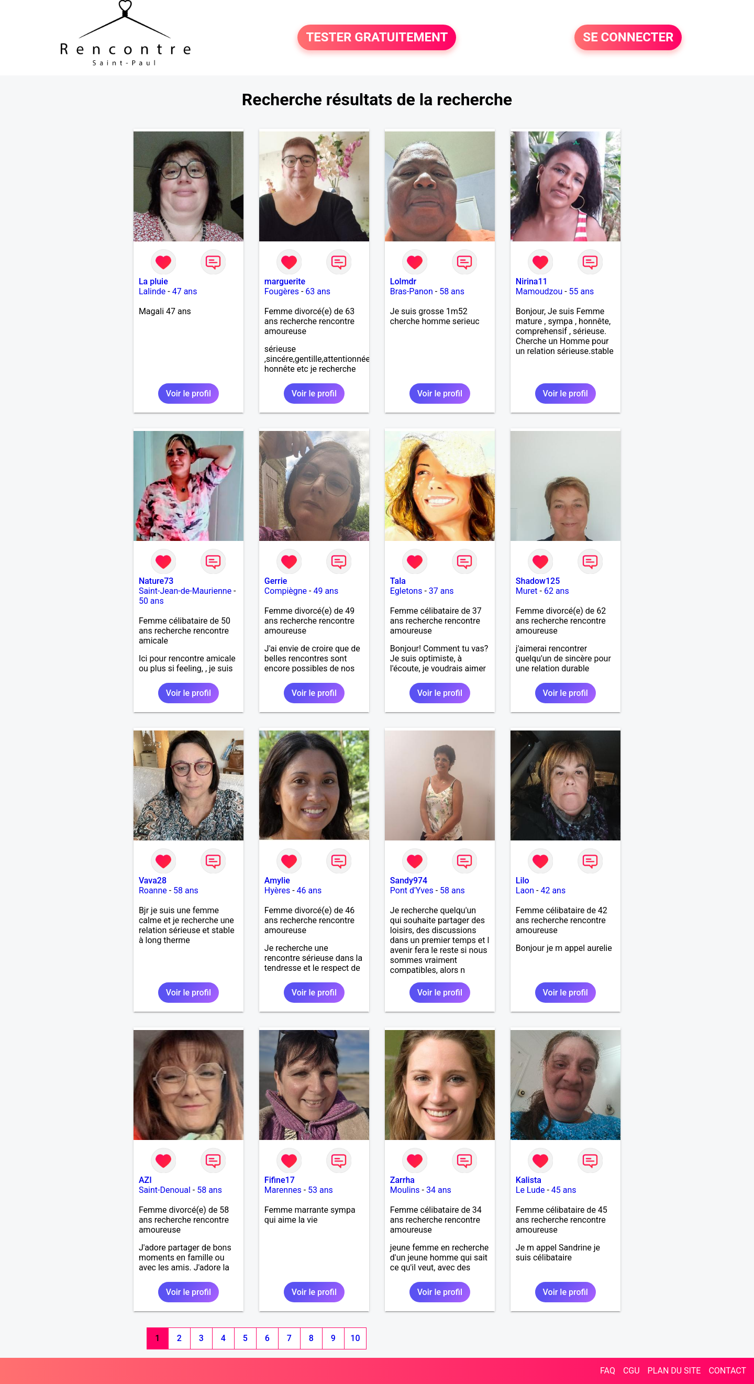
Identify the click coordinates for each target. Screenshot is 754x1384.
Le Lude (530, 1190)
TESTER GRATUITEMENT (377, 37)
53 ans (320, 1190)
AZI (145, 1180)
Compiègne (285, 591)
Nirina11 (532, 281)
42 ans (553, 890)
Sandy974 (408, 880)
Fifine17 (279, 1180)
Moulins (405, 1190)
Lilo (522, 880)
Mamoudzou (539, 291)
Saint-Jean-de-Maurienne (185, 591)
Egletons (406, 591)
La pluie (153, 281)
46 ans (309, 890)
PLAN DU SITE (674, 1371)
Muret (527, 591)
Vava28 (153, 880)
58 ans (451, 291)
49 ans (325, 591)
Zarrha (402, 1180)
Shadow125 (538, 581)
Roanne (153, 890)
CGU (631, 1371)
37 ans (441, 591)
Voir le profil (188, 393)
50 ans (151, 601)
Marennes (283, 1190)
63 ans (317, 291)
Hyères (277, 890)
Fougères (281, 291)
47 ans (184, 291)
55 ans (581, 291)
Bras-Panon (411, 291)
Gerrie (275, 581)
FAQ (607, 1371)
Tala (398, 581)
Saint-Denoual (165, 1190)
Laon (525, 890)
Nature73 (156, 581)
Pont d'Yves (412, 890)
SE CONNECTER (628, 37)
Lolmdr (403, 281)
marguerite (284, 281)
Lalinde (152, 291)
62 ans (556, 591)
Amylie (277, 880)
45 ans (563, 1190)
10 (355, 1338)
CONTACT (727, 1371)
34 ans (438, 1190)
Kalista (528, 1180)
